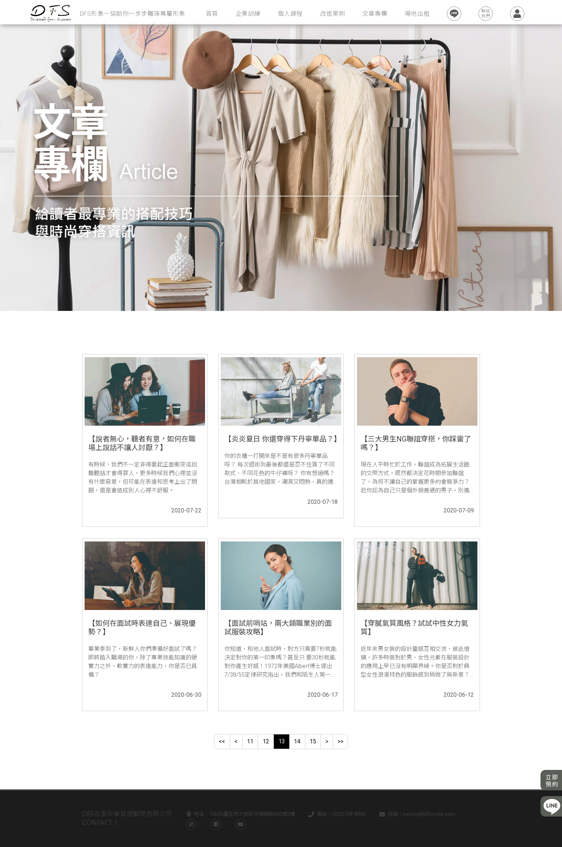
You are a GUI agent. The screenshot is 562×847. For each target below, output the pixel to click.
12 (266, 741)
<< (222, 741)
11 (250, 741)
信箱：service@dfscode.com (415, 814)
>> (340, 741)
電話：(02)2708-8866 (335, 814)
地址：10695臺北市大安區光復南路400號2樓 (239, 814)
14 (297, 741)
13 (281, 741)
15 (313, 741)
